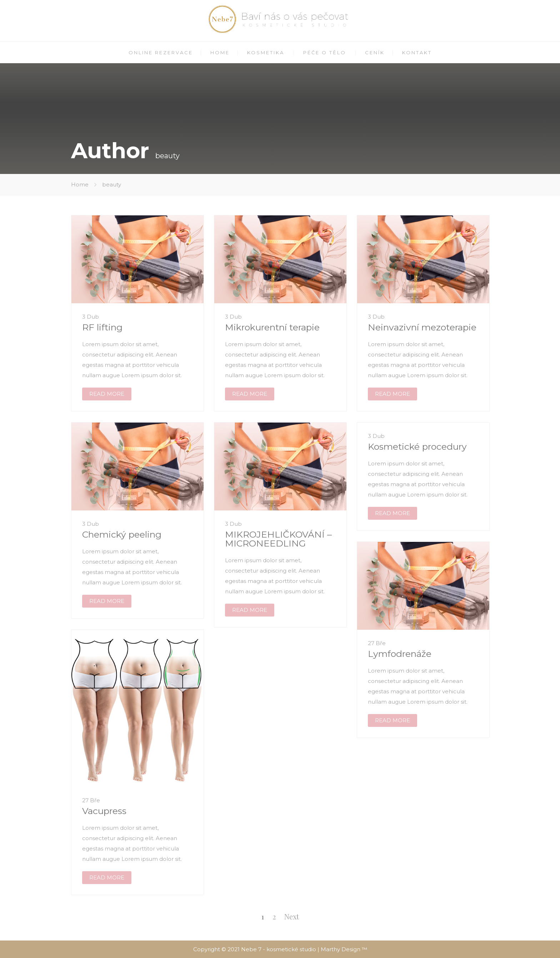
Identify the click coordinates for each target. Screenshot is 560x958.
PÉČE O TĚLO (324, 52)
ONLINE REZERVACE (161, 52)
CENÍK (375, 52)
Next (291, 916)
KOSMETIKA (265, 52)
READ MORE (106, 393)
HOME (220, 52)
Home (80, 184)
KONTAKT (417, 52)
